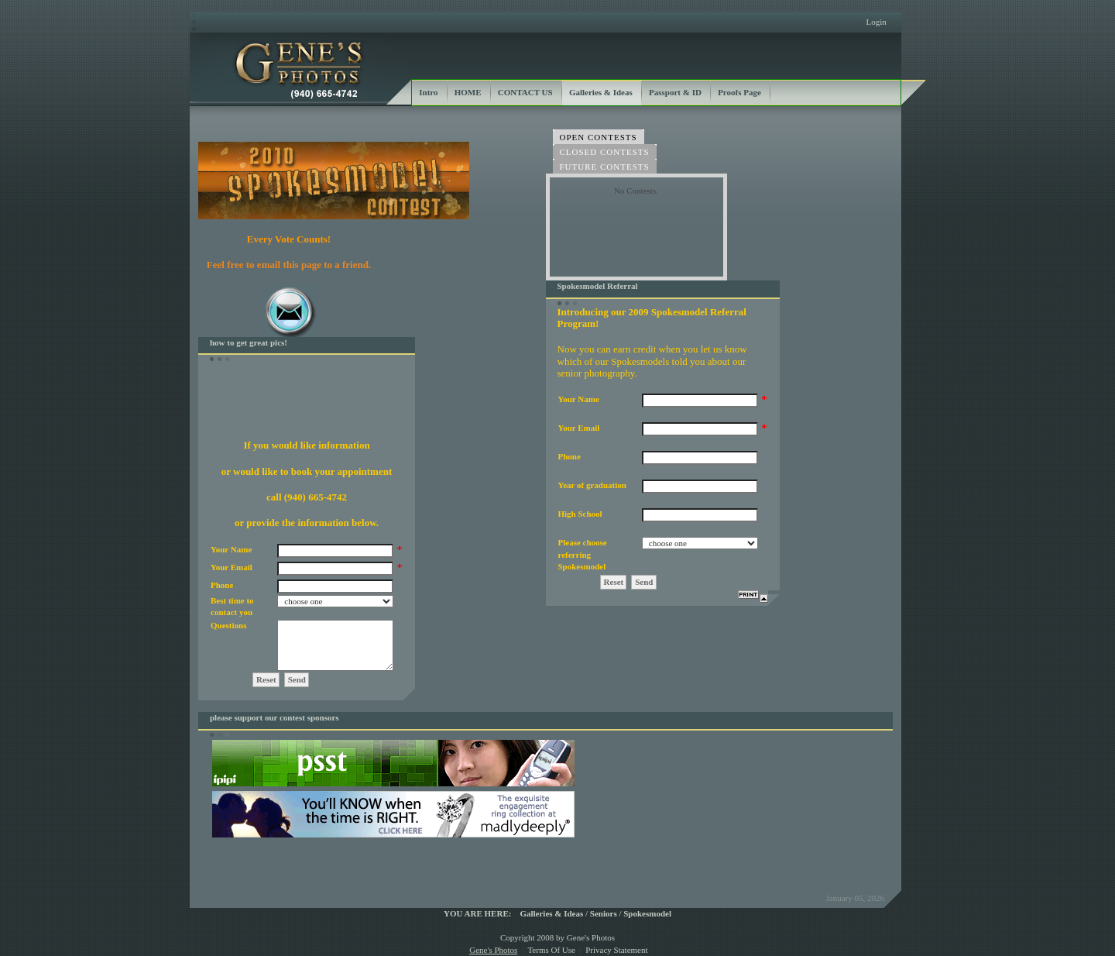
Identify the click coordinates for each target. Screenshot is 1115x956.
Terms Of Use (551, 949)
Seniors (603, 913)
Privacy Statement (616, 949)
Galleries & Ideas (551, 913)
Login (876, 21)
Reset (266, 679)
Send (297, 679)
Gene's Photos (493, 949)
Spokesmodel (647, 913)
